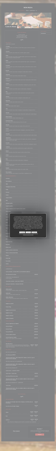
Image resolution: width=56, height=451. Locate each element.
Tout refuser (28, 232)
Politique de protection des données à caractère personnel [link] (28, 233)
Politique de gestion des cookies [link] (28, 234)
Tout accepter (22, 232)
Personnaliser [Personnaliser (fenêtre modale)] (34, 232)
